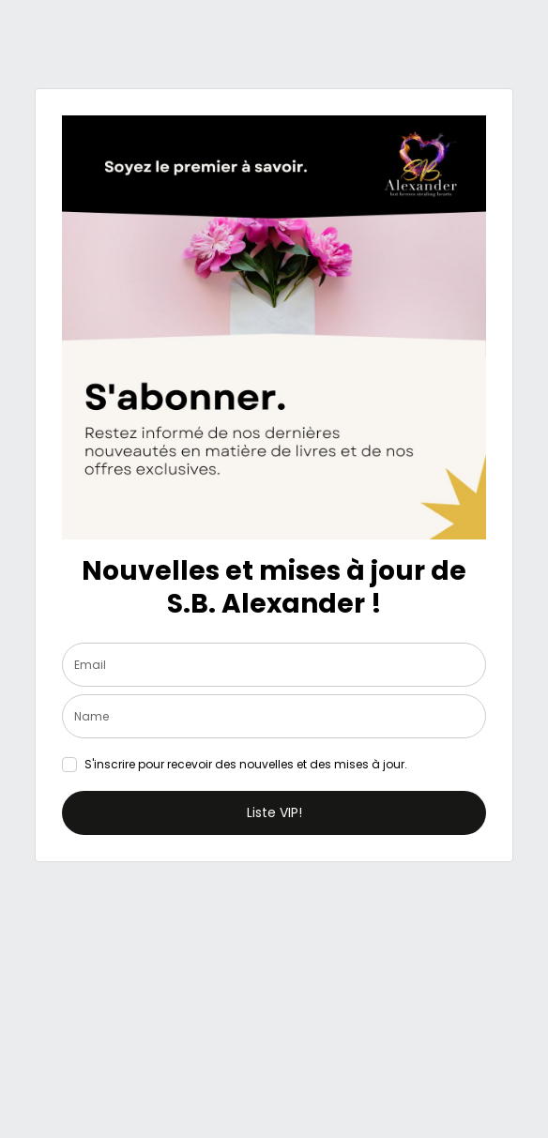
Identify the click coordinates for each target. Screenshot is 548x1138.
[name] (274, 716)
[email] (274, 665)
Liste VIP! (274, 812)
